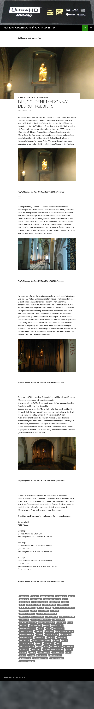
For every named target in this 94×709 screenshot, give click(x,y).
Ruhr (46, 674)
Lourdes (39, 660)
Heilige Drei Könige (67, 645)
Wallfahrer (41, 683)
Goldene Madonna (27, 642)
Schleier (23, 680)
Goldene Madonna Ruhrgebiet (31, 645)
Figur (49, 636)
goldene (54, 639)
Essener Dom (63, 633)
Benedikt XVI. (61, 624)
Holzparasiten (58, 648)
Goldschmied (52, 645)
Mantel (39, 663)
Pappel (38, 672)
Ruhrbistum (68, 674)
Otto (64, 669)
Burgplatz (24, 627)
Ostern (56, 669)
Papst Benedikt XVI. (27, 674)
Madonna (49, 660)
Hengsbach (24, 648)
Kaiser (46, 654)
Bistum (71, 624)
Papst (59, 672)
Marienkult (40, 666)
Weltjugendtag (57, 686)
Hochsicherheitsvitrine (41, 648)
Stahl (68, 680)
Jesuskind (23, 654)
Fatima (40, 636)
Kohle (41, 657)
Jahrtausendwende (46, 651)
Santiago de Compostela (53, 677)
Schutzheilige (44, 680)
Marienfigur (66, 663)
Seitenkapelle (58, 680)
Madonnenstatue (26, 663)
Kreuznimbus (59, 657)
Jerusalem (61, 651)
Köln (49, 657)
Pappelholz (49, 672)
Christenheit (36, 627)
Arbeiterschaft (47, 624)
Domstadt (55, 630)
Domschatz (24, 630)
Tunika (31, 683)
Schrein (32, 680)
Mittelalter (23, 97)
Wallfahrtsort (55, 683)
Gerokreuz (24, 639)
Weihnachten (25, 686)
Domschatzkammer (40, 630)
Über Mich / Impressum (38, 97)
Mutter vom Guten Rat (41, 669)
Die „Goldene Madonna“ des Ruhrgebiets (43, 103)
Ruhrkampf (36, 677)
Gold (34, 639)
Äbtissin (35, 624)
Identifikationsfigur (28, 651)
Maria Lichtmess (52, 663)
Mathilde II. (62, 666)
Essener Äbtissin (49, 633)
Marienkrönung (26, 666)
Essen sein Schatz (33, 633)
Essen (22, 633)
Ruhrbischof (56, 674)
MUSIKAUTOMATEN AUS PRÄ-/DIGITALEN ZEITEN (29, 27)
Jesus (70, 651)
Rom (39, 674)
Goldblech (43, 639)
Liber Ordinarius (26, 660)
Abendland (24, 624)
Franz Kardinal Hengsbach (64, 636)
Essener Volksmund (27, 636)
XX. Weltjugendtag (27, 689)
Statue (22, 683)
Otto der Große (26, 672)
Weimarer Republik (40, 686)
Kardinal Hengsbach (27, 657)
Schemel (69, 677)
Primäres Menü (91, 28)
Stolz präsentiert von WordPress (14, 706)
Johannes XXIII (36, 654)
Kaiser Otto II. (57, 654)
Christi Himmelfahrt (52, 627)
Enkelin (65, 630)
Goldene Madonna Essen (47, 642)
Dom (65, 627)
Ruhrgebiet (24, 677)
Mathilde (51, 666)
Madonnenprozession (64, 660)
